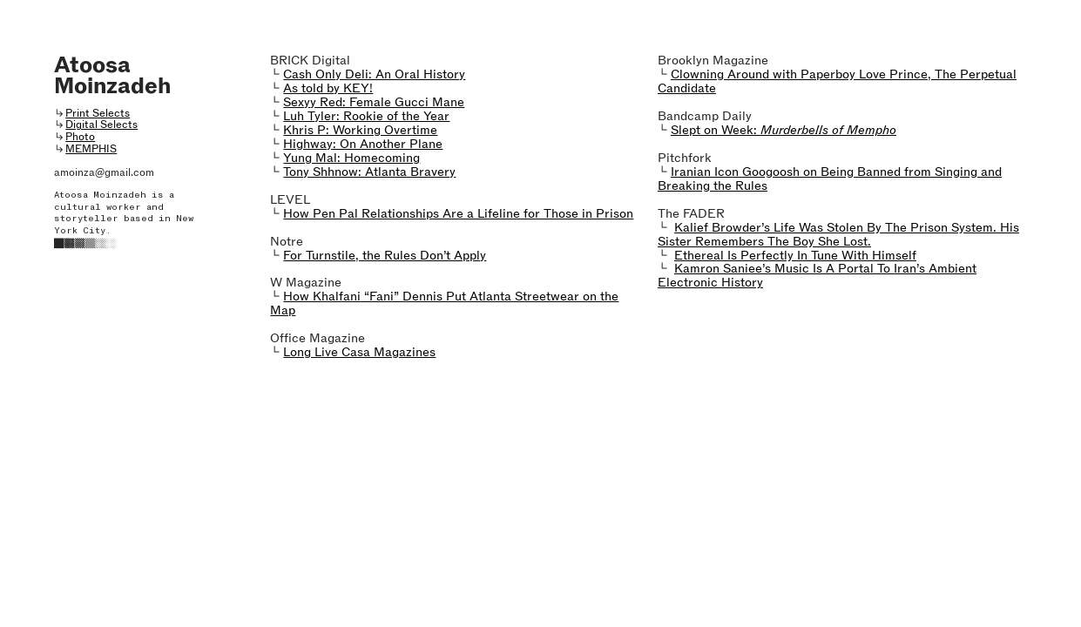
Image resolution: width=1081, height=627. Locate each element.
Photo (80, 136)
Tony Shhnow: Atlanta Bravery (369, 171)
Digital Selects (101, 124)
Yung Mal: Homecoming (351, 157)
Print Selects (97, 112)
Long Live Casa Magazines (359, 352)
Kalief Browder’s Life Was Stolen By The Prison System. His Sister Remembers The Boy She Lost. (838, 234)
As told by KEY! (328, 88)
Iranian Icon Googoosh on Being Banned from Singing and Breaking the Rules (830, 178)
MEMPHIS (91, 148)
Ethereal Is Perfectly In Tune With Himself (795, 255)
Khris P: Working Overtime (360, 130)
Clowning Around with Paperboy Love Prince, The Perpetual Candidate (837, 81)
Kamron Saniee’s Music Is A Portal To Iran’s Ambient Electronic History (817, 275)
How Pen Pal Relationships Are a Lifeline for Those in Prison (458, 213)
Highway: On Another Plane (363, 144)
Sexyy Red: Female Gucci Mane (373, 102)
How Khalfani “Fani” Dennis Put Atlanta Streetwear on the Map (444, 303)
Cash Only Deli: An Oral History (374, 74)
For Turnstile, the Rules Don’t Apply (384, 255)
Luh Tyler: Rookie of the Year (366, 116)
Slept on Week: (783, 130)
